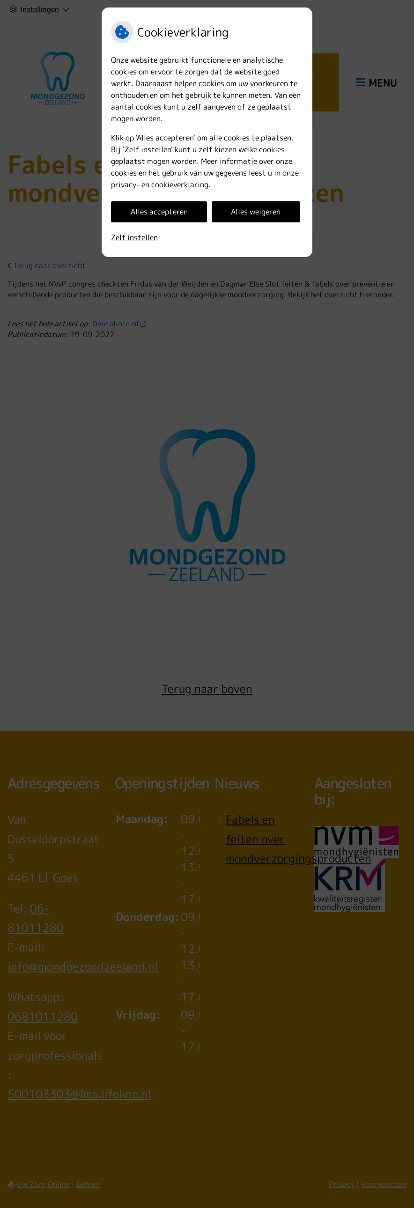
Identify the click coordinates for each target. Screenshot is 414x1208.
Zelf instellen (134, 237)
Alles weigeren (256, 211)
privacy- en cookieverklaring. (161, 184)
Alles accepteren (159, 211)
